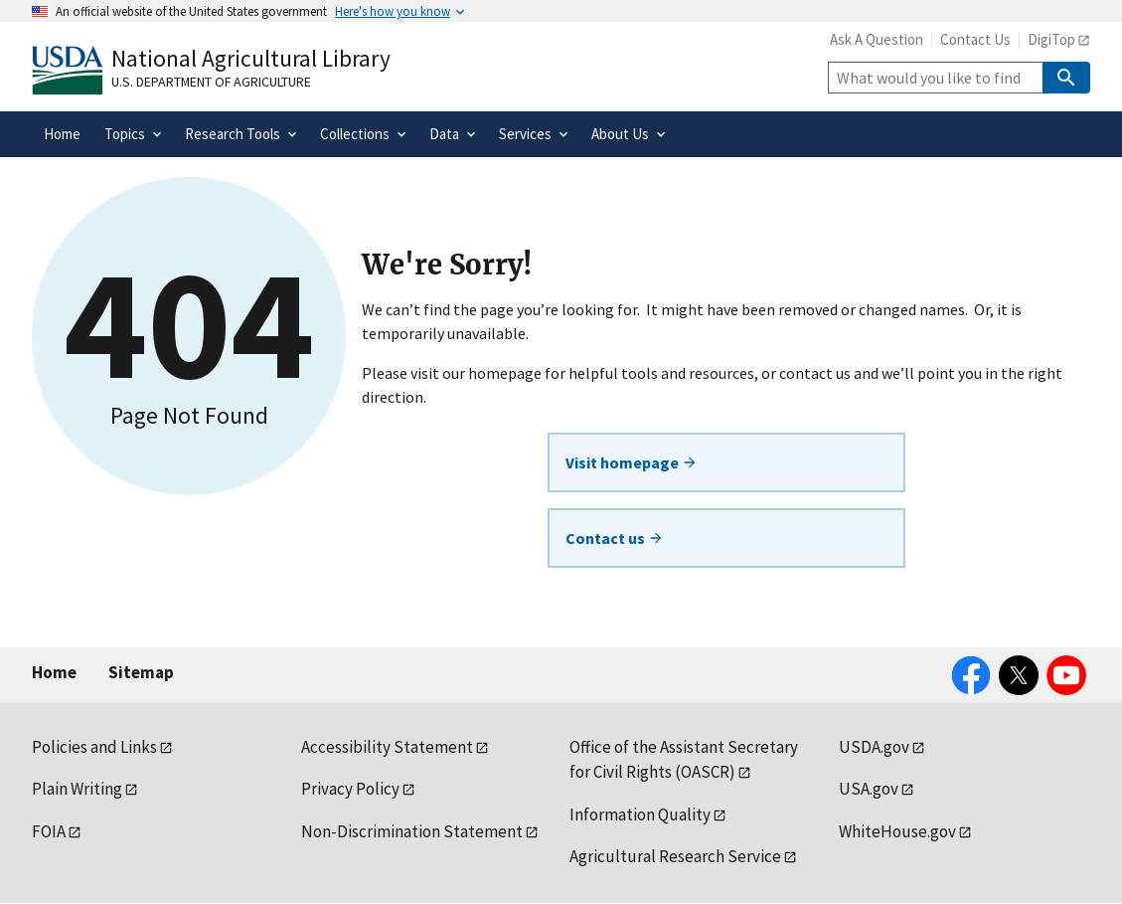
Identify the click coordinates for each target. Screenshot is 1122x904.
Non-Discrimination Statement (412, 831)
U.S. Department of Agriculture (211, 81)
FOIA (49, 831)
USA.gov (868, 789)
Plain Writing (77, 789)
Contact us (614, 538)
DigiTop (1051, 39)
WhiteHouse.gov (897, 831)
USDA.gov (874, 747)
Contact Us (975, 39)
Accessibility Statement (387, 747)
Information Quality (640, 814)
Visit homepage (631, 462)
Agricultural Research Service (675, 856)
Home (54, 672)
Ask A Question (876, 39)
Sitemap (141, 672)
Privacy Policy (350, 789)
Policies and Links (94, 747)
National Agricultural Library (251, 58)
